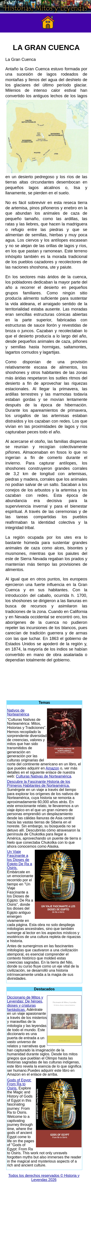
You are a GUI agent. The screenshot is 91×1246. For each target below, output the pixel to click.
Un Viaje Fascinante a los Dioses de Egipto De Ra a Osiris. (19, 860)
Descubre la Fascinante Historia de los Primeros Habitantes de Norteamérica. (38, 784)
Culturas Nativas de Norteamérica (43, 776)
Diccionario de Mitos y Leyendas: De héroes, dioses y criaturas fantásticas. (25, 1003)
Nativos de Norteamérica (18, 712)
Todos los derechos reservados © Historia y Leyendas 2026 (43, 1178)
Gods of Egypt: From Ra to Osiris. (19, 1084)
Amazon (52, 768)
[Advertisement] (45, 679)
